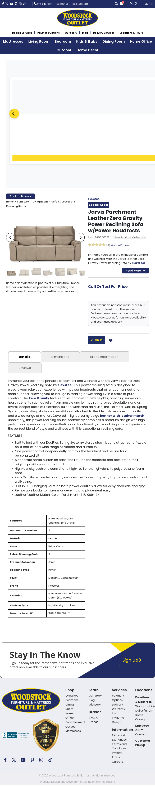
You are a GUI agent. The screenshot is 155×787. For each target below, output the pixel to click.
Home (10, 201)
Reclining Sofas (16, 206)
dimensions (60, 357)
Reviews (25, 368)
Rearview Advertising (101, 782)
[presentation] (10, 237)
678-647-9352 (43, 3)
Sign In (149, 4)
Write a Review (120, 245)
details (24, 357)
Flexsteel (94, 199)
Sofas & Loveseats (63, 201)
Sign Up (132, 661)
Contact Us (62, 3)
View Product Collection (129, 237)
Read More (135, 270)
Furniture (23, 201)
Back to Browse (20, 196)
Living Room (40, 201)
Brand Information (104, 357)
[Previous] (14, 113)
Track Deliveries (80, 3)
